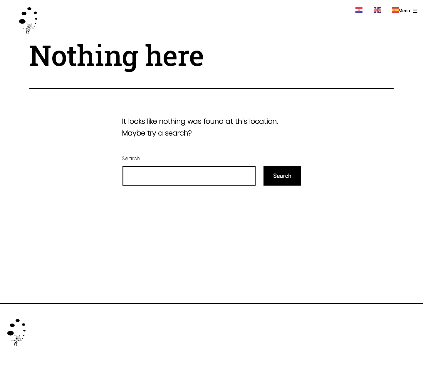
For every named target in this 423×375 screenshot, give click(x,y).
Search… (132, 158)
